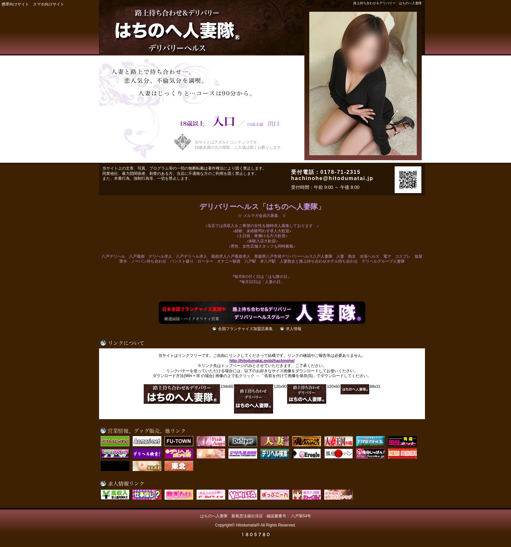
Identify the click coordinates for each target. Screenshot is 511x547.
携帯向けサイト (15, 4)
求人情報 (293, 329)
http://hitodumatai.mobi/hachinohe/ (262, 360)
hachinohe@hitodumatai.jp (332, 178)
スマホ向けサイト (48, 4)
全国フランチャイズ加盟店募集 (245, 329)
